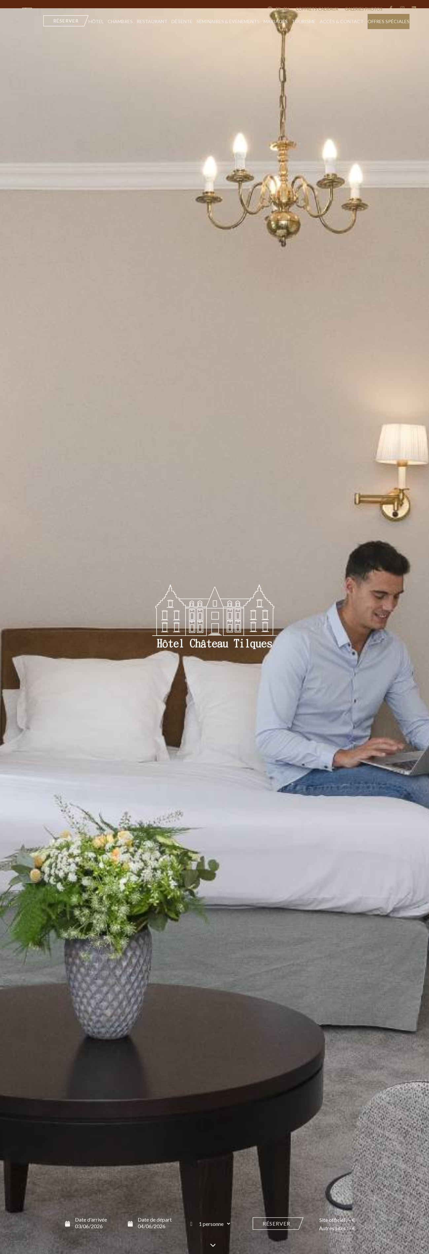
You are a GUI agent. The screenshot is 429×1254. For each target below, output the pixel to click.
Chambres (120, 21)
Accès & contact (342, 21)
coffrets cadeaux (317, 9)
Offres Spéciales (389, 21)
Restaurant (152, 21)
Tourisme (304, 21)
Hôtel (96, 21)
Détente (182, 21)
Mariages (276, 21)
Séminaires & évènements (228, 21)
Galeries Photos (363, 9)
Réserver (276, 1223)
